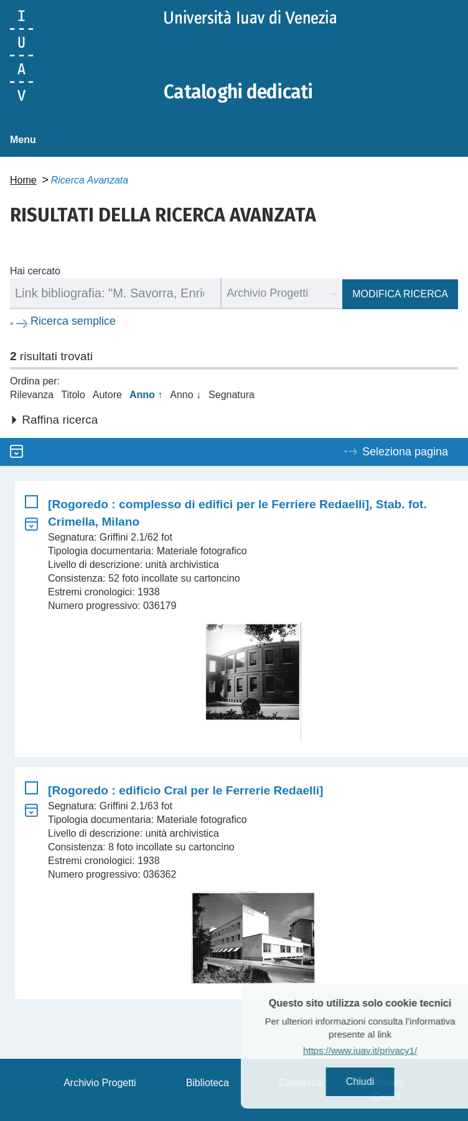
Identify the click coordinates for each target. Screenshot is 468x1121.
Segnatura (231, 394)
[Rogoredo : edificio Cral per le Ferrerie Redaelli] (185, 790)
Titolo (73, 394)
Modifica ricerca (400, 294)
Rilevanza (32, 394)
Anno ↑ (145, 394)
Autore (107, 394)
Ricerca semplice (73, 321)
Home (23, 180)
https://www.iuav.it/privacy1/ (378, 1050)
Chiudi (378, 1081)
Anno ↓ (185, 394)
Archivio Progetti (99, 1082)
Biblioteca (207, 1082)
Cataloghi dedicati (238, 92)
